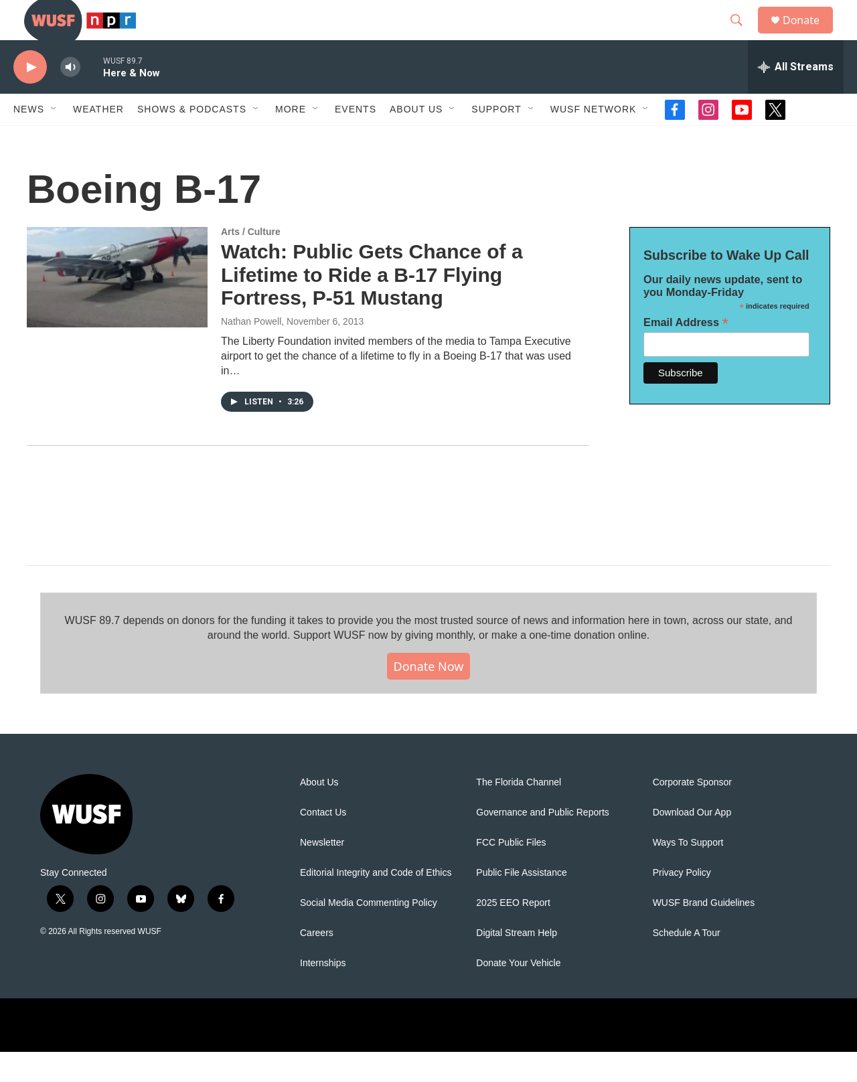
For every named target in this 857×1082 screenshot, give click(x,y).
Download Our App (692, 843)
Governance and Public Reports (542, 843)
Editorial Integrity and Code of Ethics (375, 903)
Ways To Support (688, 873)
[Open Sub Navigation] (54, 139)
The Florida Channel (518, 812)
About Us (319, 812)
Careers (316, 963)
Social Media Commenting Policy (368, 933)
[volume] (70, 97)
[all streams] (796, 97)
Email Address (685, 352)
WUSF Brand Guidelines (704, 933)
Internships (322, 993)
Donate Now (429, 696)
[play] (30, 97)
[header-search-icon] (742, 35)
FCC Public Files (511, 873)
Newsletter (322, 873)
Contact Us (323, 843)
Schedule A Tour (686, 963)
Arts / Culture (251, 261)
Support (496, 139)
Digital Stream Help (516, 963)
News (28, 139)
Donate (809, 35)
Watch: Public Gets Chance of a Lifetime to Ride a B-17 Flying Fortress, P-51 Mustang (372, 304)
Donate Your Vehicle (518, 993)
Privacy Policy (682, 903)
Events (355, 139)
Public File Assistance (521, 903)
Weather (98, 139)
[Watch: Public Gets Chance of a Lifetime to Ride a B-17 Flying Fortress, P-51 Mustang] (117, 307)
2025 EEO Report (513, 933)
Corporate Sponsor (692, 812)
